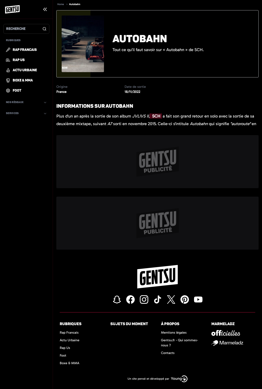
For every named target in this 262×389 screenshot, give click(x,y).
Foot (63, 355)
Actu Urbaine (69, 340)
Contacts (168, 353)
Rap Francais (69, 332)
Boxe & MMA (69, 363)
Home (60, 4)
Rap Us (65, 348)
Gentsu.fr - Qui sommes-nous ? (179, 342)
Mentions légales (174, 332)
